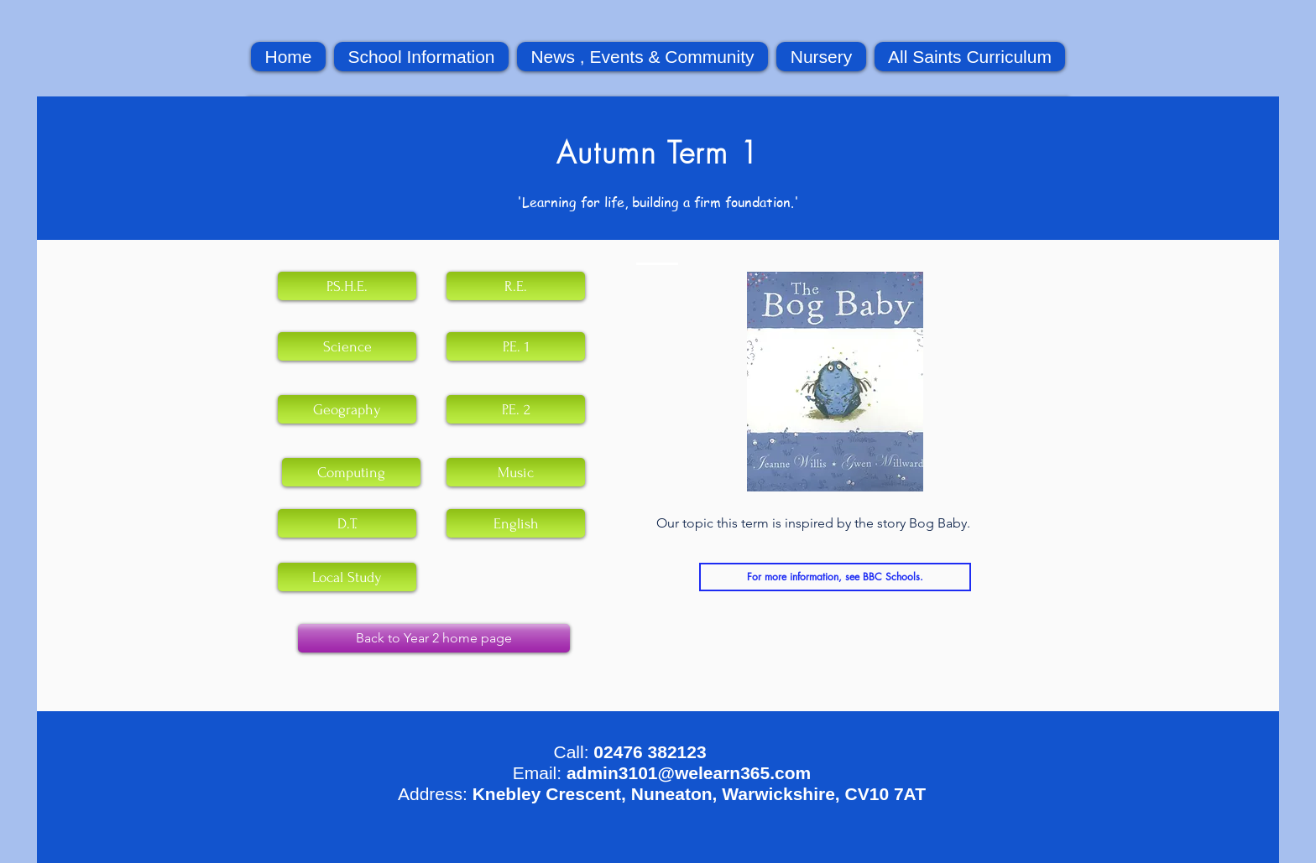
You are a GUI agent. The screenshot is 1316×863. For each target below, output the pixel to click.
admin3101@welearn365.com (689, 772)
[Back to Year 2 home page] (434, 638)
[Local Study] (347, 577)
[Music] (515, 472)
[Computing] (351, 472)
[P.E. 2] (515, 409)
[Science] (347, 346)
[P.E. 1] (515, 346)
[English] (515, 523)
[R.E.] (515, 286)
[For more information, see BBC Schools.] (835, 577)
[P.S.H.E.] (347, 286)
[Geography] (347, 409)
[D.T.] (347, 523)
